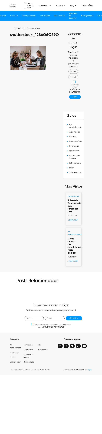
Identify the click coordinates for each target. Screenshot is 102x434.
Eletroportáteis (28, 16)
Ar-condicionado (75, 126)
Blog (72, 5)
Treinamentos (75, 172)
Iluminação (44, 16)
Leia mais (73, 220)
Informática (59, 16)
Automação (74, 132)
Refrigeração (88, 16)
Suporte (59, 5)
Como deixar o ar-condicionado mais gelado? (75, 245)
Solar (71, 168)
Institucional (43, 5)
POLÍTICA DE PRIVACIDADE (74, 90)
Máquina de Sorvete (73, 16)
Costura (13, 16)
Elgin (90, 370)
